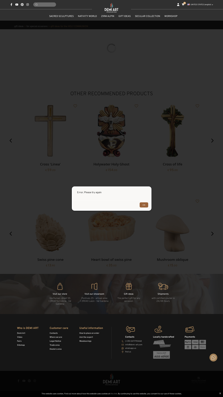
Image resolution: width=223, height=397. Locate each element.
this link (113, 394)
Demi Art (21, 333)
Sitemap (21, 345)
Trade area (55, 345)
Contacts (54, 333)
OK (144, 204)
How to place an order (89, 333)
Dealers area (56, 349)
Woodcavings (85, 341)
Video (19, 337)
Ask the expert (86, 337)
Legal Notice (55, 341)
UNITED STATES (200, 5)
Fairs (19, 341)
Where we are (56, 337)
